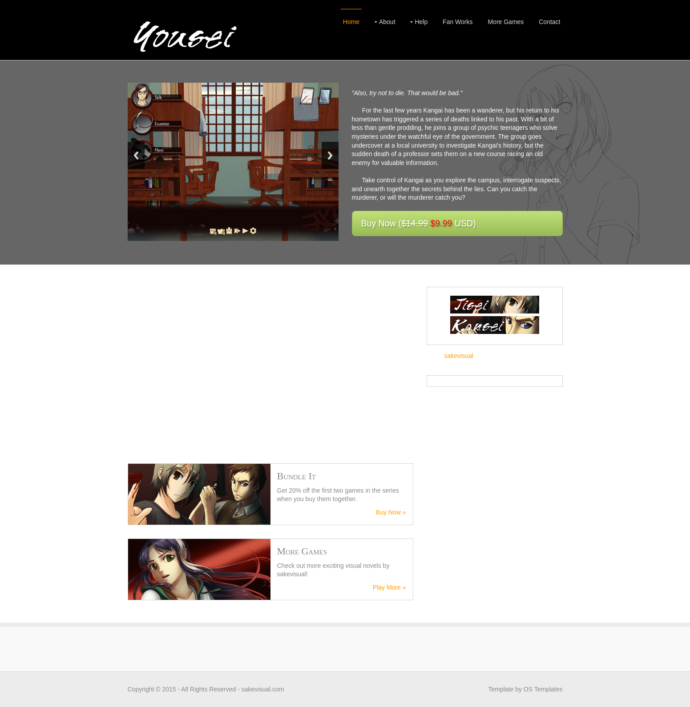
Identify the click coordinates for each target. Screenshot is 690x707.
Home (351, 21)
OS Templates (543, 689)
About (387, 21)
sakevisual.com (263, 689)
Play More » (389, 587)
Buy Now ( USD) (418, 223)
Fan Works (457, 21)
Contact (549, 21)
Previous (136, 155)
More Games (506, 21)
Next (330, 155)
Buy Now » (391, 512)
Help (421, 21)
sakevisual (458, 355)
